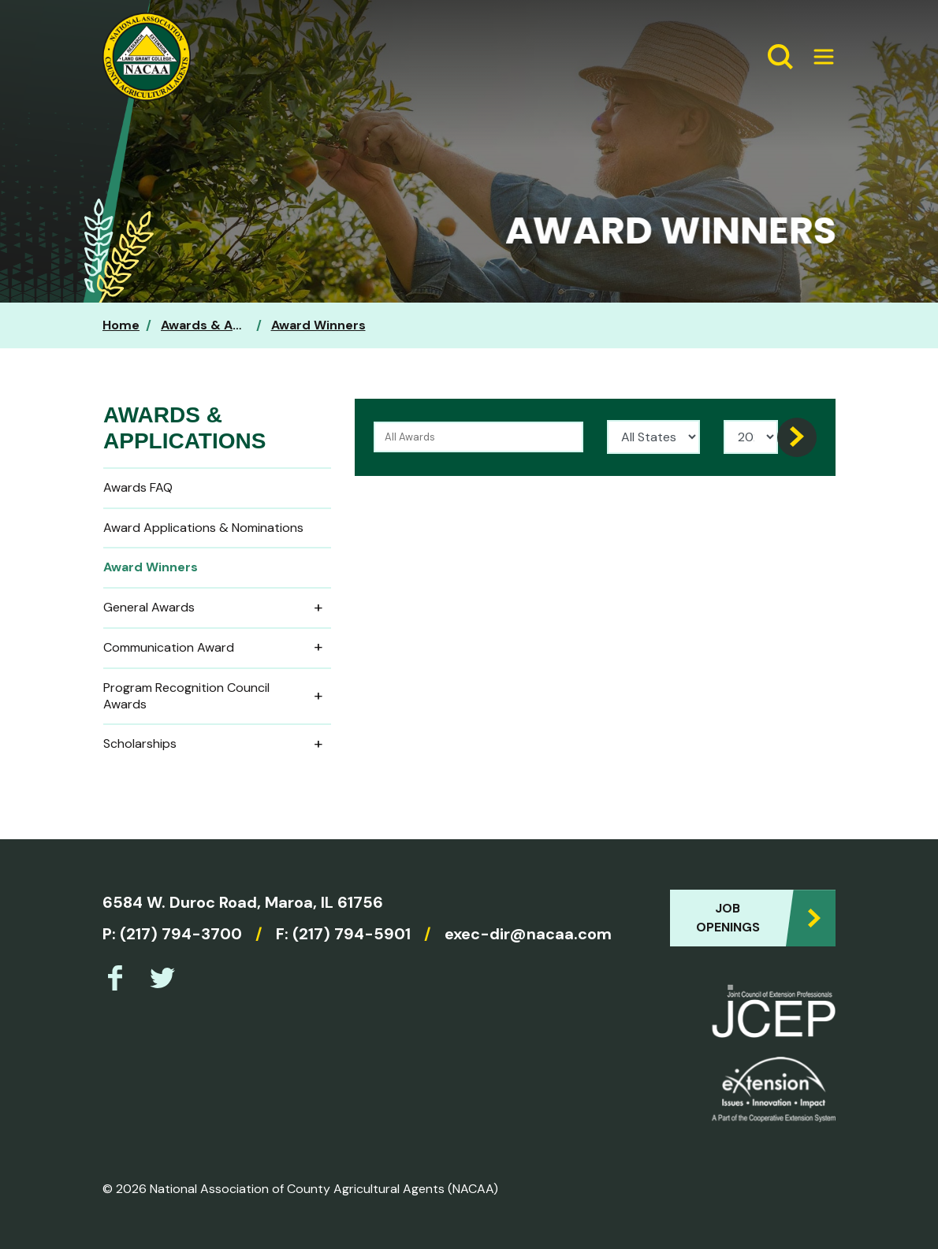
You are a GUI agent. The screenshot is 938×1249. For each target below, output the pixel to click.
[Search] (797, 437)
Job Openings (728, 917)
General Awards (217, 608)
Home (121, 325)
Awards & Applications (232, 325)
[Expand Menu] (817, 57)
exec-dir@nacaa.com (528, 934)
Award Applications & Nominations (203, 527)
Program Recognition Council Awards (217, 695)
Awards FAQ (138, 487)
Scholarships (217, 745)
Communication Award (217, 648)
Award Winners (318, 325)
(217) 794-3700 (181, 934)
